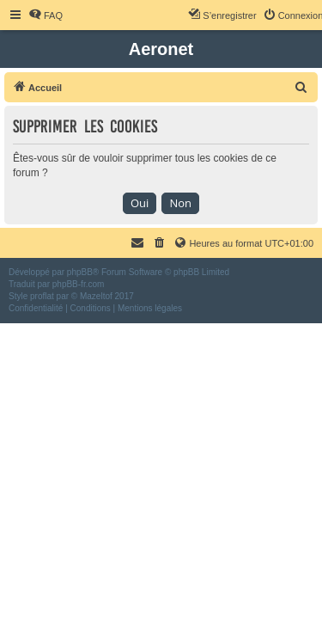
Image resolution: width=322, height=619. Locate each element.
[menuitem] (45, 15)
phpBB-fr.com (78, 284)
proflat (42, 296)
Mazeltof (96, 296)
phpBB (80, 272)
